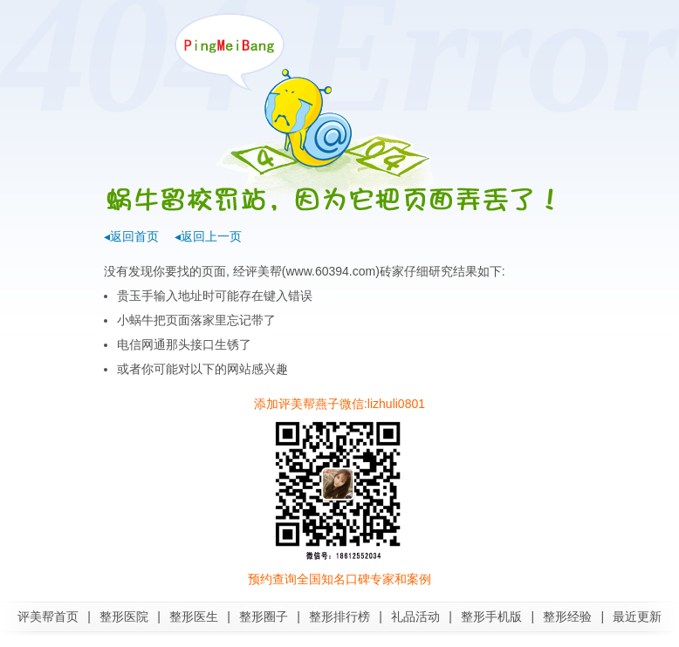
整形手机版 (491, 616)
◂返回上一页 (208, 236)
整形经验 (567, 616)
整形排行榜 (339, 616)
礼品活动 (415, 616)
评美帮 (263, 271)
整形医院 (123, 616)
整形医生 (193, 616)
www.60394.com (330, 271)
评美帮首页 (48, 616)
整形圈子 (263, 616)
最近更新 (637, 616)
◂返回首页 (131, 236)
